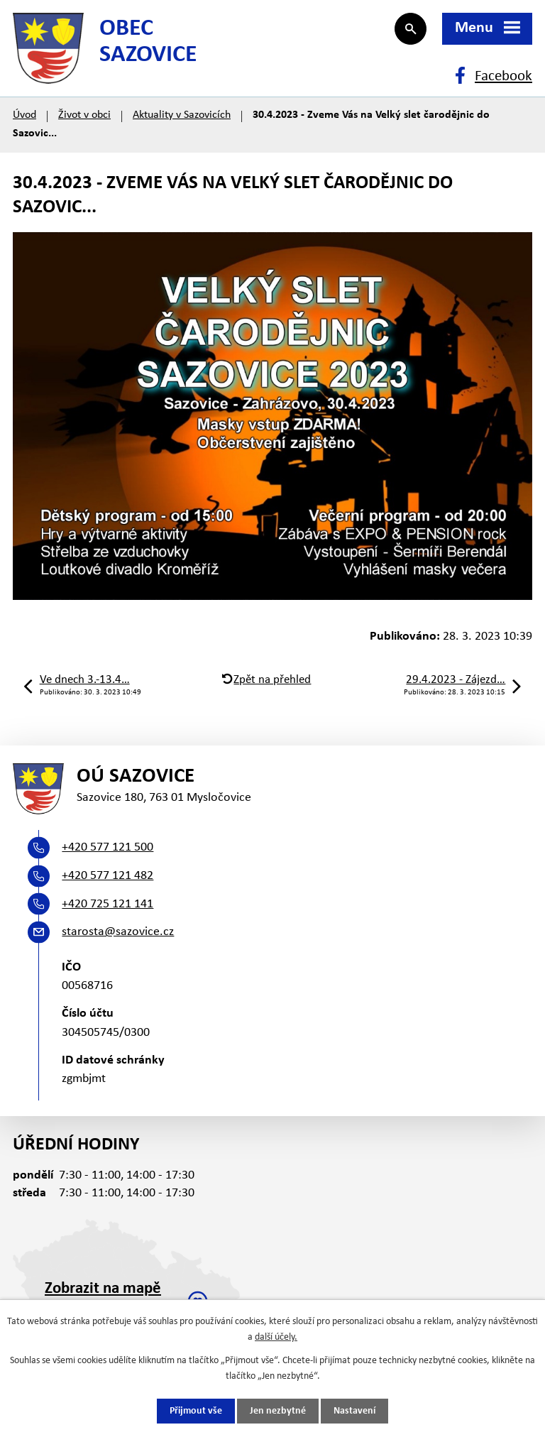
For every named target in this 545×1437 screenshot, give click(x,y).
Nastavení (354, 1411)
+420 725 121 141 (107, 904)
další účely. (276, 1337)
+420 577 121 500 (107, 847)
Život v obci (84, 115)
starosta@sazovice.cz (118, 932)
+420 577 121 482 (107, 876)
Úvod (24, 115)
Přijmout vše (196, 1411)
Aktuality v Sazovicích (182, 115)
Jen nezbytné (278, 1411)
